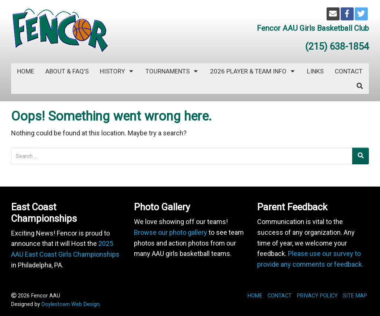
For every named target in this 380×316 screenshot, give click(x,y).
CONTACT (349, 71)
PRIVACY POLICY (317, 296)
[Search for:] (182, 156)
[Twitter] (361, 13)
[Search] (360, 156)
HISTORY (117, 71)
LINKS (315, 71)
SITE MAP (355, 296)
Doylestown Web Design (70, 304)
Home (25, 71)
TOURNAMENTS (172, 71)
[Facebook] (347, 13)
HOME (255, 296)
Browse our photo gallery (170, 232)
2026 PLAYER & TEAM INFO (253, 71)
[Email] (333, 13)
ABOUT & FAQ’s (67, 71)
